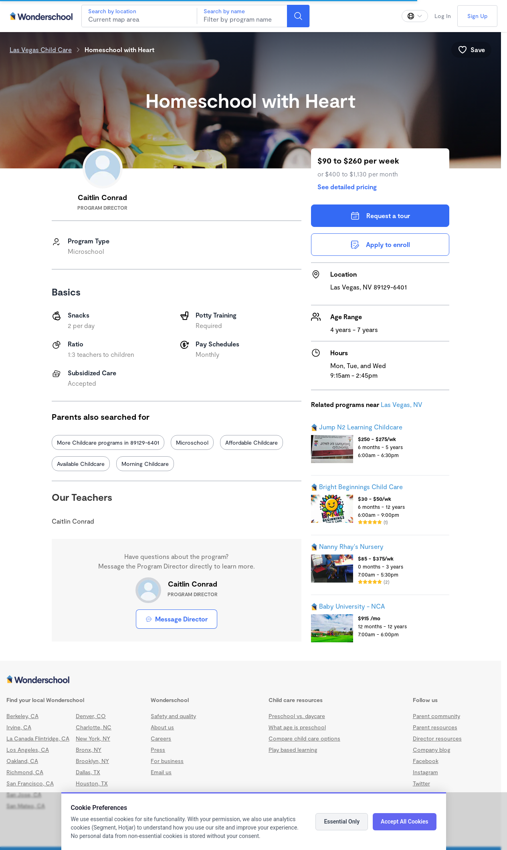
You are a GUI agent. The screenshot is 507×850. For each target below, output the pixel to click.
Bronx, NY (88, 749)
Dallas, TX (88, 772)
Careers (161, 738)
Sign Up (477, 15)
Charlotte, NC (93, 727)
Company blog (431, 749)
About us (162, 727)
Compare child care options (304, 738)
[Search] (298, 16)
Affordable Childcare (251, 442)
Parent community (436, 715)
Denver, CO (91, 715)
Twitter (421, 783)
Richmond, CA (24, 772)
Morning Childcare (145, 463)
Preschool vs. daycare (297, 715)
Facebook (425, 760)
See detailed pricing (347, 186)
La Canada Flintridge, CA (37, 738)
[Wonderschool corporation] (250, 680)
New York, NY (93, 738)
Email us (161, 772)
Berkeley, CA (22, 715)
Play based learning (293, 749)
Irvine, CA (18, 727)
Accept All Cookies (404, 821)
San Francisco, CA (30, 783)
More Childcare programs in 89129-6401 (108, 442)
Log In (442, 15)
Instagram (425, 772)
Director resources (437, 738)
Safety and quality (173, 715)
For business (167, 760)
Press (158, 749)
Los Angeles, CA (27, 749)
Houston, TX (92, 783)
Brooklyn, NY (92, 760)
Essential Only (342, 821)
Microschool (192, 442)
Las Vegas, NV (401, 404)
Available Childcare (81, 463)
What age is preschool (297, 727)
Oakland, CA (22, 760)
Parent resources (435, 727)
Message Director (176, 619)
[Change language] (415, 16)
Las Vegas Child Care (41, 49)
